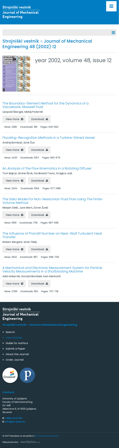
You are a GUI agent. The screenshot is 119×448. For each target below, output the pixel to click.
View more (12, 119)
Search (10, 332)
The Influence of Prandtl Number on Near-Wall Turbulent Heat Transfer (52, 235)
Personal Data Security (47, 435)
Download (37, 119)
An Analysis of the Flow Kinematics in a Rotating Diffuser (47, 168)
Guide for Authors (17, 343)
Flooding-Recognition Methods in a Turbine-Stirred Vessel (48, 137)
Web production (21, 442)
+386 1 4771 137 (13, 418)
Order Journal (15, 360)
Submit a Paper (15, 349)
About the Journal (17, 354)
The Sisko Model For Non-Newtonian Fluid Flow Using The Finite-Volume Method (52, 201)
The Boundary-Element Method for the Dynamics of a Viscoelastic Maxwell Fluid (45, 105)
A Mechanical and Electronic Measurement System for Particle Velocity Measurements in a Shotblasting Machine (52, 269)
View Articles (14, 337)
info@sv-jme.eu (15, 421)
